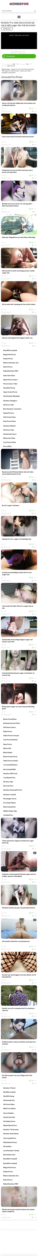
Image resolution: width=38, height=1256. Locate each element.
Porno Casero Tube (10, 384)
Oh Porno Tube (8, 430)
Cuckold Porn (8, 815)
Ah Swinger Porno (9, 799)
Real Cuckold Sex (9, 807)
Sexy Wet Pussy (9, 388)
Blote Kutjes (7, 752)
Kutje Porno (7, 731)
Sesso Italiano (8, 1113)
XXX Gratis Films (9, 417)
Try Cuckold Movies (10, 765)
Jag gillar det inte (15, 52)
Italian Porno (8, 358)
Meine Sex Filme (9, 438)
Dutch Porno (7, 367)
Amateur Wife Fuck (10, 773)
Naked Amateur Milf (10, 371)
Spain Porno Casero (10, 380)
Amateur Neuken (9, 426)
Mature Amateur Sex (11, 363)
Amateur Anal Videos (11, 1133)
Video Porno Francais (11, 735)
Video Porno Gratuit (10, 761)
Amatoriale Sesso (9, 434)
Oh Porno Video (8, 1104)
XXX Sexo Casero (9, 727)
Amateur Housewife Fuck (12, 790)
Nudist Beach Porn (10, 1125)
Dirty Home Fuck (9, 1155)
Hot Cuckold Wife (9, 769)
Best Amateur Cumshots (12, 409)
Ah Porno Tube (8, 405)
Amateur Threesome (11, 1129)
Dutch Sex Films (9, 375)
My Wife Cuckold (9, 1092)
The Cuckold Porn (9, 1138)
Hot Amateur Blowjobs (11, 396)
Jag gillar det (12, 52)
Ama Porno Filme (9, 421)
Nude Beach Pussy (10, 1142)
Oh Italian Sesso (9, 1121)
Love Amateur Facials (11, 1150)
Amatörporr (7, 28)
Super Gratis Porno (10, 392)
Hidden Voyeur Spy (10, 811)
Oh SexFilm (7, 1146)
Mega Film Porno (9, 354)
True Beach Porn (9, 777)
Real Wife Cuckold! (10, 350)
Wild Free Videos (9, 1108)
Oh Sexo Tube (8, 782)
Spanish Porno (8, 413)
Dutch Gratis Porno (10, 756)
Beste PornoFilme (10, 719)
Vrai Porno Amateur (10, 740)
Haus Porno (7, 744)
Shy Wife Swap (8, 1096)
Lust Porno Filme (9, 442)
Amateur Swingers (10, 401)
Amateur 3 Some (9, 1088)
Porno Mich (7, 446)
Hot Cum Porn (8, 786)
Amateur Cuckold (9, 794)
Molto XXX (7, 748)
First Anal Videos (9, 803)
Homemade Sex (9, 1100)
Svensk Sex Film (9, 1117)
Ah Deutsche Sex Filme (11, 723)
